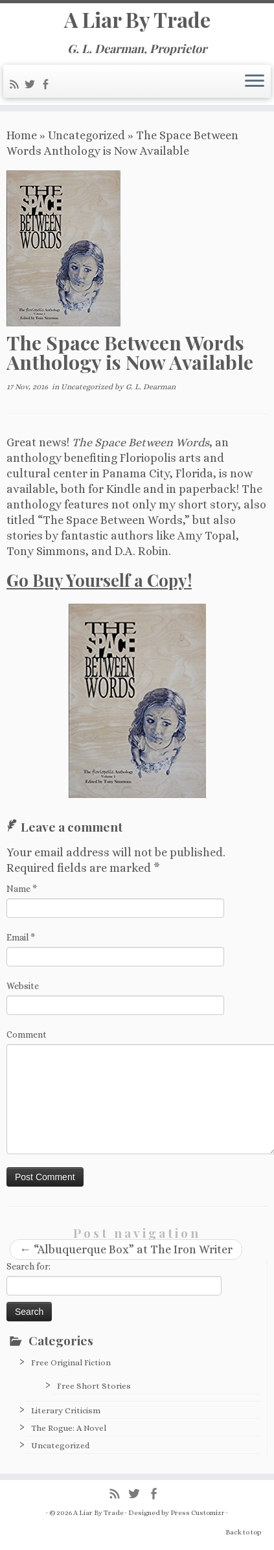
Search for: (28, 1266)
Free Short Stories (94, 1386)
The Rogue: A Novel (68, 1428)
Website (22, 986)
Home (21, 135)
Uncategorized (86, 135)
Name (21, 888)
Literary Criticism (65, 1410)
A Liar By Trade (137, 19)
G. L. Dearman (151, 386)
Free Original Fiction (71, 1362)
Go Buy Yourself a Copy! (99, 580)
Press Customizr (197, 1513)
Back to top (243, 1532)
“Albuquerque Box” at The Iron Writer (126, 1249)
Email (20, 937)
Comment (26, 1034)
